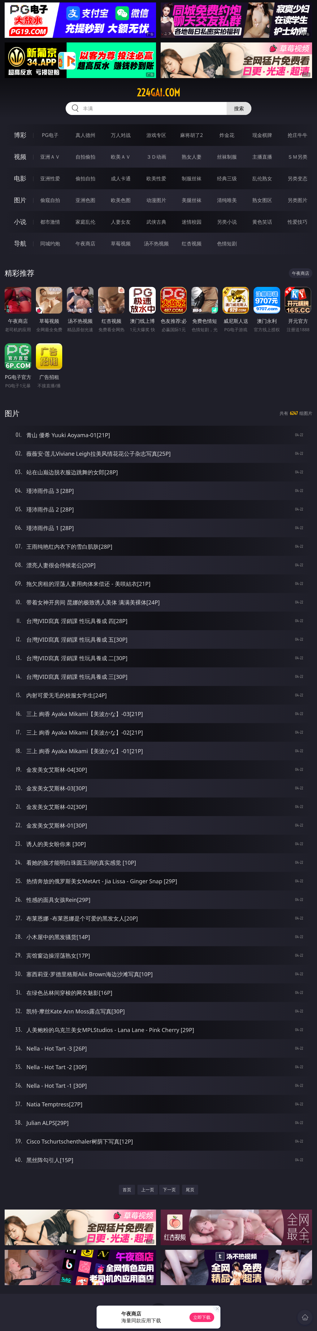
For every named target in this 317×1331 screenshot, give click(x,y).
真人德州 (85, 135)
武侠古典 (156, 221)
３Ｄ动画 (156, 156)
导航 (20, 243)
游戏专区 (156, 135)
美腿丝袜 (192, 200)
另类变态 (297, 178)
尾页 (190, 1190)
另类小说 (227, 221)
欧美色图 (121, 200)
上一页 (147, 1190)
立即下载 (202, 1317)
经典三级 (227, 178)
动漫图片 (156, 200)
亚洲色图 (85, 200)
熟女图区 (262, 200)
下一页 (169, 1190)
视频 (20, 156)
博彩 (20, 135)
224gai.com (158, 92)
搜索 (239, 108)
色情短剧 (227, 243)
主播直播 (262, 156)
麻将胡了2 (191, 135)
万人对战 (121, 135)
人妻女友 (121, 221)
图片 (20, 200)
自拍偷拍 (85, 156)
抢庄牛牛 (297, 135)
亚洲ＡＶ (50, 156)
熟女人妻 (192, 156)
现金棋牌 (262, 135)
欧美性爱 (156, 178)
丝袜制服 (227, 156)
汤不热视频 (156, 243)
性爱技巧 (297, 221)
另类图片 (297, 200)
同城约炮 (50, 243)
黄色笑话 (262, 221)
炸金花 (226, 135)
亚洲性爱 (50, 178)
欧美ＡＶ (121, 156)
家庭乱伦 (85, 221)
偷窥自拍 (50, 200)
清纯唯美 (227, 200)
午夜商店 (85, 243)
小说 (20, 221)
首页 (127, 1190)
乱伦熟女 (262, 178)
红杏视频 (192, 243)
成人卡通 (121, 178)
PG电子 (50, 135)
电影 (20, 178)
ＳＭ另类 (297, 156)
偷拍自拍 (85, 178)
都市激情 (50, 221)
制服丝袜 (192, 178)
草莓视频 (121, 243)
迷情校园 (192, 221)
